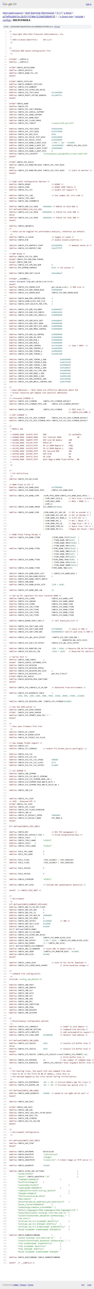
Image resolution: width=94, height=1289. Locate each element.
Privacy (23, 1285)
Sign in (88, 4)
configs (7, 20)
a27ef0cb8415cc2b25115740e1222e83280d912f (29, 16)
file (57, 27)
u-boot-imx (66, 16)
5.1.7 (59, 12)
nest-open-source (13, 12)
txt (82, 1285)
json (89, 1285)
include (79, 16)
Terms (30, 1285)
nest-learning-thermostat (39, 12)
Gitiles (16, 1285)
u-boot (68, 12)
